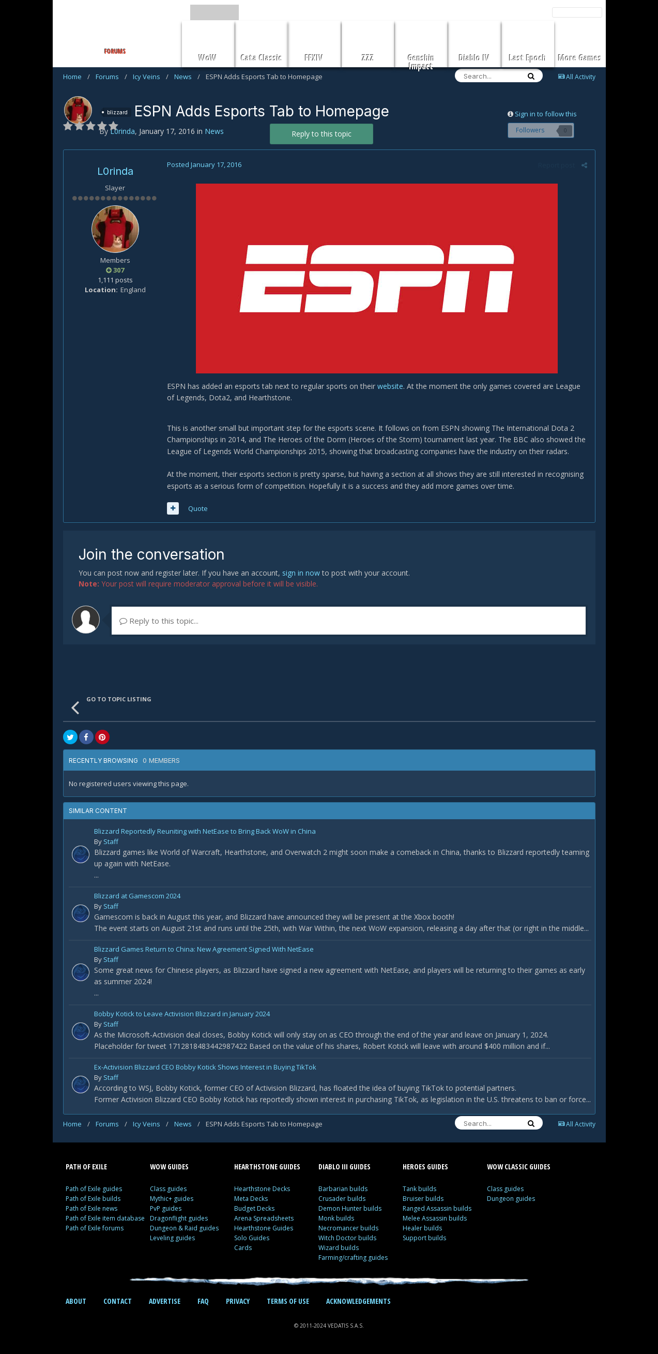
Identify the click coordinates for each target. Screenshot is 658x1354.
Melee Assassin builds (435, 1218)
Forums (111, 76)
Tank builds (419, 1188)
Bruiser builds (423, 1198)
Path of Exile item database (105, 1218)
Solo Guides (251, 1237)
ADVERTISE (164, 1301)
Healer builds (422, 1228)
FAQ (203, 1301)
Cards (243, 1247)
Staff (110, 841)
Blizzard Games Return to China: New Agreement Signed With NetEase (204, 950)
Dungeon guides (511, 1198)
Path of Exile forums (95, 1228)
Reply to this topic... (158, 620)
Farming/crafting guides (353, 1257)
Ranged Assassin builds (437, 1208)
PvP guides (165, 1208)
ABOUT (76, 1301)
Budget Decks (254, 1208)
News (187, 76)
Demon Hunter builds (349, 1208)
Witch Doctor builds (347, 1237)
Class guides (168, 1188)
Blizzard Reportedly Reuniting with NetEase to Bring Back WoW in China (205, 832)
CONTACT (117, 1301)
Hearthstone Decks (262, 1188)
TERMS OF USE (288, 1301)
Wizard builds (338, 1247)
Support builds (424, 1237)
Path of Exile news (91, 1208)
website (390, 386)
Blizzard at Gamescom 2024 (137, 896)
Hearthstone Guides (263, 1228)
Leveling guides (172, 1237)
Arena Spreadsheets (264, 1218)
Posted (204, 164)
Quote (198, 508)
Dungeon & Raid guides (184, 1228)
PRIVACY (238, 1301)
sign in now (301, 573)
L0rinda (115, 171)
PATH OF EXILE (86, 1166)
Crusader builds (341, 1198)
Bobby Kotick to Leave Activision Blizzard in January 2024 (182, 1014)
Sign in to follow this (546, 113)
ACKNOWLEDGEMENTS (358, 1301)
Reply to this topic (321, 134)
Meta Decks (251, 1198)
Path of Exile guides (94, 1188)
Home (76, 76)
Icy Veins (151, 76)
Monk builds (336, 1218)
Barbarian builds (343, 1188)
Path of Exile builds (93, 1198)
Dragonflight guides (179, 1218)
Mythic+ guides (171, 1198)
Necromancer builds (348, 1228)
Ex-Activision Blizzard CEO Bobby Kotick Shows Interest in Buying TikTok (205, 1068)
